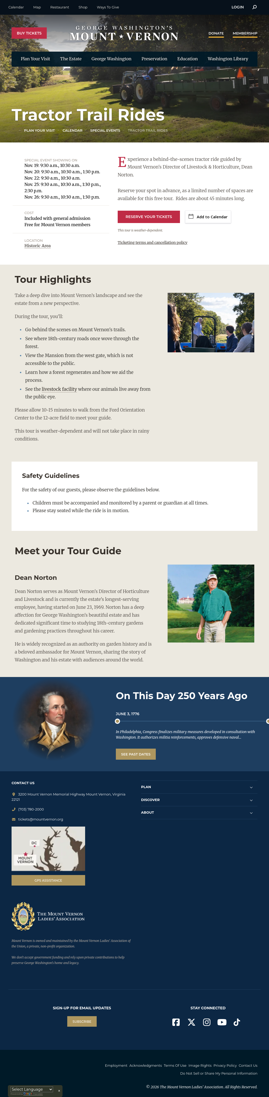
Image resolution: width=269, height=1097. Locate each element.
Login (237, 7)
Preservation (154, 58)
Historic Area (37, 245)
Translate (33, 1094)
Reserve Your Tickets (149, 216)
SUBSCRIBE (82, 1022)
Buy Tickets (29, 33)
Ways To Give (108, 7)
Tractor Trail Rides (147, 130)
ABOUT (147, 812)
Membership (245, 33)
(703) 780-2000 (28, 809)
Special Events (104, 130)
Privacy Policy (245, 1065)
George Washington (112, 58)
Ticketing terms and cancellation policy (152, 242)
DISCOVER (150, 800)
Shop (83, 7)
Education (187, 58)
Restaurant (59, 7)
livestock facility (59, 389)
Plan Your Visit (35, 58)
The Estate (70, 58)
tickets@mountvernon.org (37, 819)
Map (37, 7)
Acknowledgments (160, 1065)
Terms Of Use (191, 1065)
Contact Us (167, 1072)
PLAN (146, 787)
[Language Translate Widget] (32, 1089)
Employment (129, 1065)
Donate (216, 33)
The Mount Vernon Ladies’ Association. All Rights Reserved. (208, 1084)
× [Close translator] (59, 1091)
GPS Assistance (48, 880)
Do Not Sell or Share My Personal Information (218, 1072)
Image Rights (218, 1065)
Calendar (16, 7)
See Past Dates (136, 754)
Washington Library (228, 58)
